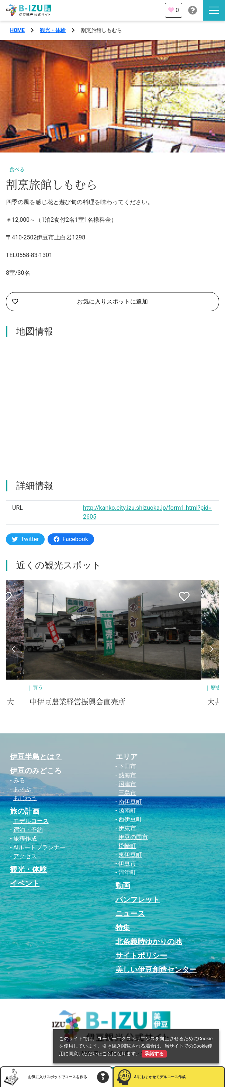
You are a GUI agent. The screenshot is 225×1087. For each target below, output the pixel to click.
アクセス (25, 856)
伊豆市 (127, 863)
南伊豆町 (130, 801)
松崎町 (127, 845)
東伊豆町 (130, 854)
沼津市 (127, 784)
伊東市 (127, 828)
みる (19, 780)
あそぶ (22, 789)
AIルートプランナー (39, 847)
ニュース (130, 913)
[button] (13, 649)
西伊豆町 (130, 819)
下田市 (127, 766)
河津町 (127, 872)
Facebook (70, 539)
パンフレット (137, 899)
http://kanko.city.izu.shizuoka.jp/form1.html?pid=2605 (147, 512)
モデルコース (31, 820)
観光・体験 (53, 30)
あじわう (25, 798)
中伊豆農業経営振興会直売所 (77, 702)
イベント (24, 883)
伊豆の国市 (133, 837)
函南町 (127, 810)
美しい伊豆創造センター (156, 969)
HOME (17, 30)
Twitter (25, 539)
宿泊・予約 (28, 829)
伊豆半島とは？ (36, 756)
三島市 (127, 792)
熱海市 (127, 775)
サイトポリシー (141, 955)
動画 (122, 885)
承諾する (154, 1053)
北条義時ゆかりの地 (148, 941)
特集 (122, 927)
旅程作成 (25, 838)
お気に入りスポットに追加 (80, 301)
